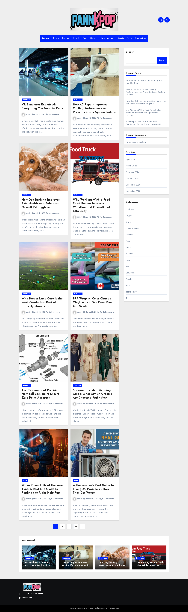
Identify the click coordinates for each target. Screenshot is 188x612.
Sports (121, 38)
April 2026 (130, 159)
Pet (127, 266)
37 (75, 526)
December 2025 (133, 185)
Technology (131, 292)
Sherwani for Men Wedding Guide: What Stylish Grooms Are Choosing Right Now (92, 394)
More (93, 38)
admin (26, 114)
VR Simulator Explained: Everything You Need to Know (37, 565)
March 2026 (131, 166)
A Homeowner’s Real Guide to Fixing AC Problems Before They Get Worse (93, 489)
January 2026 (132, 178)
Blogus (101, 608)
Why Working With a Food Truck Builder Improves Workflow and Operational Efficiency (144, 112)
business (46, 38)
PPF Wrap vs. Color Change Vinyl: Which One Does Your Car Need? (92, 302)
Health (76, 38)
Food (128, 241)
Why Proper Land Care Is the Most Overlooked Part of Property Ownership (42, 302)
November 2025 (133, 191)
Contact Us (140, 38)
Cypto (56, 38)
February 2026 (133, 172)
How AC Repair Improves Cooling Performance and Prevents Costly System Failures (94, 108)
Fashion (65, 38)
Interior (129, 254)
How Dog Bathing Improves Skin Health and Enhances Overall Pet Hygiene (41, 203)
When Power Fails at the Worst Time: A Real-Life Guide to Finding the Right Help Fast (43, 489)
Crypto (129, 216)
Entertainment (107, 38)
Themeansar (113, 608)
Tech (129, 38)
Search (130, 52)
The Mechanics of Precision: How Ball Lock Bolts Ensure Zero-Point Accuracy (41, 394)
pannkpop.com (31, 593)
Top (85, 38)
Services (130, 273)
